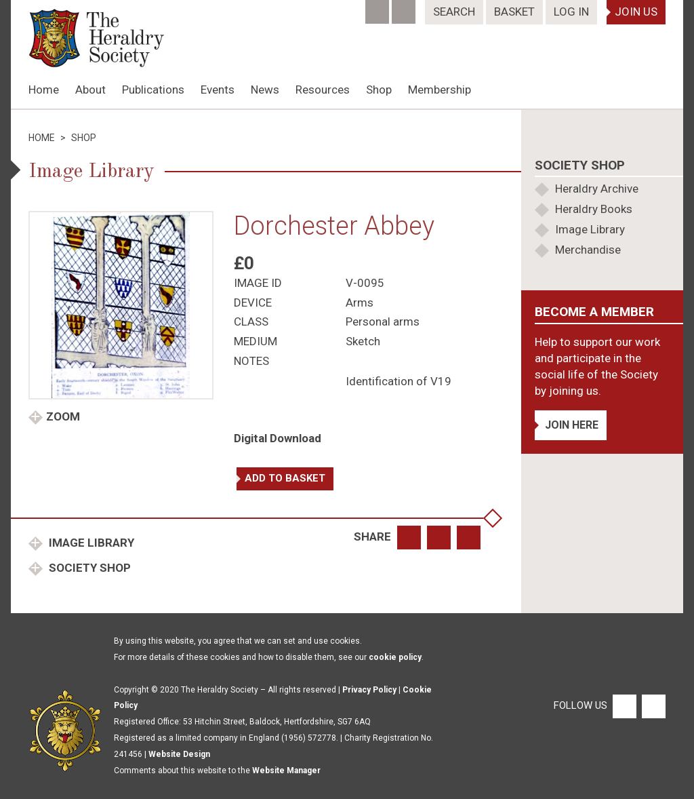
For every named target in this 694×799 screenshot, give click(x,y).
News (265, 89)
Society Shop (88, 567)
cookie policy (395, 657)
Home (43, 89)
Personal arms (383, 321)
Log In (571, 11)
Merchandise (588, 249)
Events (217, 89)
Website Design (179, 754)
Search (454, 11)
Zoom (63, 416)
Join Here (571, 424)
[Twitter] (405, 7)
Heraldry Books (593, 209)
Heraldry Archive (596, 188)
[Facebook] (378, 7)
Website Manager (286, 770)
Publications (153, 89)
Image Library (90, 542)
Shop (379, 89)
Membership (439, 89)
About (90, 89)
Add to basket (285, 478)
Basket (514, 11)
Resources (322, 89)
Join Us (636, 11)
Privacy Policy (369, 690)
